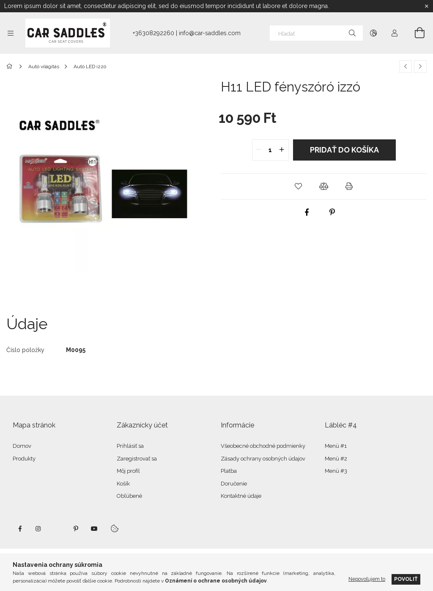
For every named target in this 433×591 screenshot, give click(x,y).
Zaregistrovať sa (137, 458)
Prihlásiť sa (130, 446)
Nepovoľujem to (366, 579)
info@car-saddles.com (210, 33)
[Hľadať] (316, 33)
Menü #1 (336, 446)
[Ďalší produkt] (420, 66)
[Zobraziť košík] (415, 33)
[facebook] (306, 212)
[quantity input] (270, 150)
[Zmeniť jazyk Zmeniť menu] (373, 33)
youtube (94, 529)
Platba (229, 471)
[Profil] (394, 33)
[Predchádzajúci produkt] (405, 66)
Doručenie (234, 483)
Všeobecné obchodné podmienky (263, 446)
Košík (123, 483)
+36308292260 (153, 33)
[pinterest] (331, 212)
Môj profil (128, 471)
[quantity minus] (258, 150)
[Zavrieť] (426, 6)
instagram (38, 529)
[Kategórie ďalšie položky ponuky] (10, 33)
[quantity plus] (282, 150)
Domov (22, 446)
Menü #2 (336, 458)
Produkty (24, 458)
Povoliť (406, 579)
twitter (57, 529)
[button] (298, 186)
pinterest (76, 529)
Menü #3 (336, 471)
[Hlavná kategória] (10, 66)
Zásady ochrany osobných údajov (263, 458)
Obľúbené (129, 496)
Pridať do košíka (344, 149)
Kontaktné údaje (241, 496)
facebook (20, 529)
